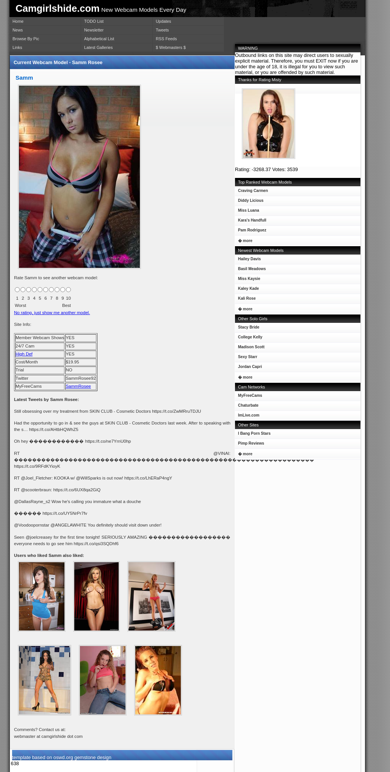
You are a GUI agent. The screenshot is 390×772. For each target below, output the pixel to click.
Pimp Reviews (251, 443)
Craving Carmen (251, 192)
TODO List (93, 21)
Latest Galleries (98, 47)
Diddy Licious (249, 202)
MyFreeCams (250, 395)
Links (17, 47)
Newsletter (93, 30)
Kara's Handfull (250, 221)
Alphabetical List (99, 38)
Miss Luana (247, 211)
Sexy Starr (246, 358)
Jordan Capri (248, 368)
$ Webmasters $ (171, 47)
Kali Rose (245, 299)
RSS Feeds (166, 38)
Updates (163, 21)
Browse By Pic (26, 38)
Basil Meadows (250, 270)
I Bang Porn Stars (254, 433)
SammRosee (78, 386)
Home (18, 21)
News (18, 30)
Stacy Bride (247, 328)
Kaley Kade (247, 290)
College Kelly (248, 338)
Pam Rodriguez (250, 231)
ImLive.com (248, 415)
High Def (24, 354)
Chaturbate (248, 405)
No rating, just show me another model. (52, 312)
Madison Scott (250, 348)
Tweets (162, 30)
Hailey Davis (248, 260)
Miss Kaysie (247, 280)
